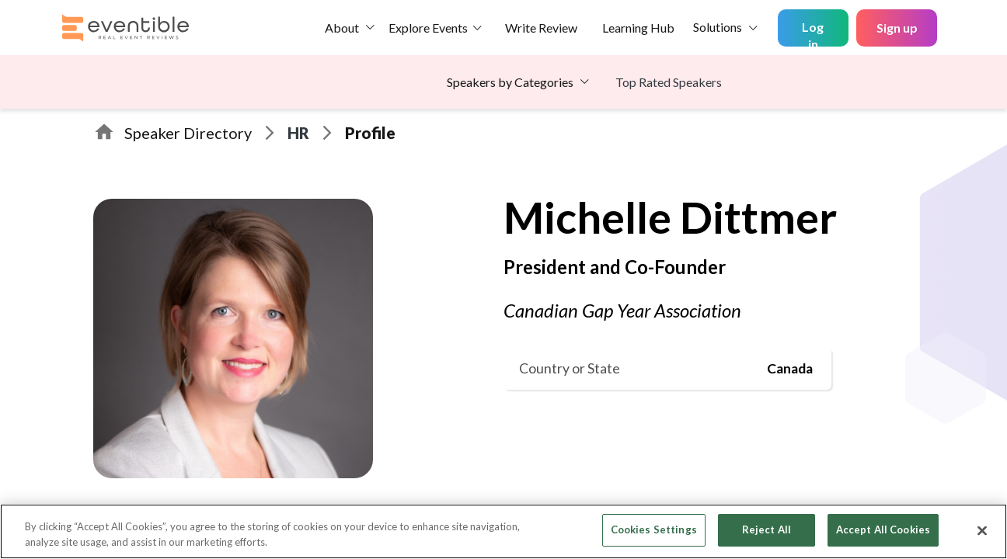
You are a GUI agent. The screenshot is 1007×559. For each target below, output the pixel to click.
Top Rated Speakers (668, 82)
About (342, 27)
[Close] (982, 530)
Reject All (766, 529)
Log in (813, 33)
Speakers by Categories (510, 82)
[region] (503, 531)
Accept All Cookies (883, 529)
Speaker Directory (188, 133)
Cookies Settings (654, 529)
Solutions (717, 26)
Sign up (897, 27)
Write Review (541, 27)
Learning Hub (638, 27)
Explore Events (428, 27)
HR (298, 133)
